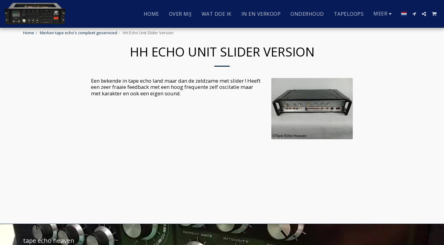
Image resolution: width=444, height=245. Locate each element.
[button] (414, 13)
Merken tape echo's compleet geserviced (78, 32)
